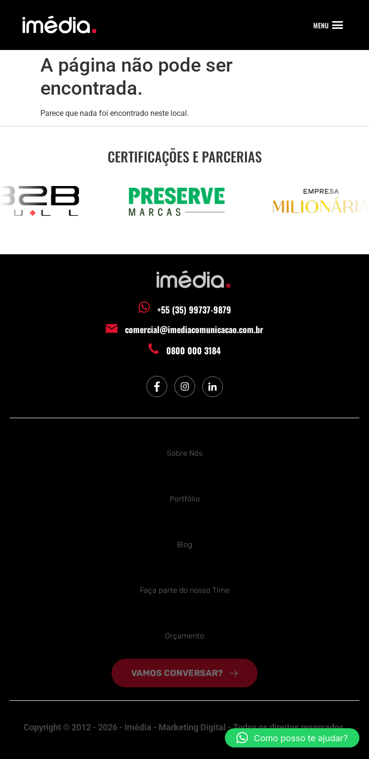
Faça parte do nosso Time (185, 589)
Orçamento (184, 634)
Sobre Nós (185, 452)
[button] (338, 25)
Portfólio (185, 497)
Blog (184, 543)
